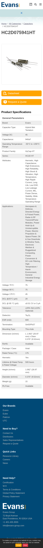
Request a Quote (15, 102)
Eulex (5, 414)
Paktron (6, 417)
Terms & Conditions (12, 489)
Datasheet (11, 93)
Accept (18, 545)
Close (25, 545)
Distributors (8, 437)
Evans (5, 410)
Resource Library (10, 456)
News (5, 463)
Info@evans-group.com (13, 525)
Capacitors (28, 24)
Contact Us (8, 433)
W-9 (5, 486)
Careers (6, 459)
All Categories (15, 24)
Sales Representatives (13, 440)
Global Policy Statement (14, 493)
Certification (8, 482)
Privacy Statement (11, 496)
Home (4, 24)
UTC (5, 421)
